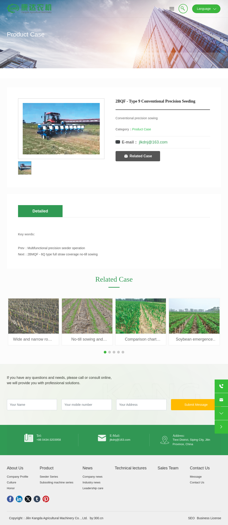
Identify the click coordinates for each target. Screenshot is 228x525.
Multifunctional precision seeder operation (56, 248)
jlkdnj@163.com (153, 142)
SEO (191, 518)
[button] (105, 352)
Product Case (26, 38)
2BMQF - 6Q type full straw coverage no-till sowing (63, 254)
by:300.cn (96, 518)
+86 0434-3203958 (49, 439)
